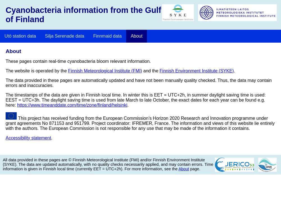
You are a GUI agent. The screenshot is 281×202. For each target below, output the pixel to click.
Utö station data (20, 36)
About (136, 36)
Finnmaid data (107, 36)
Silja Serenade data (64, 36)
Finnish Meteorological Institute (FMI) (105, 70)
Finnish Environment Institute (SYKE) (197, 70)
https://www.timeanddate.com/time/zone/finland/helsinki (72, 105)
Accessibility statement (28, 138)
